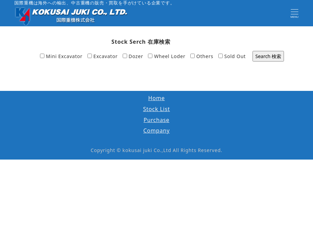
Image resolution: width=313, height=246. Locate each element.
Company (156, 130)
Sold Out (232, 56)
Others (201, 56)
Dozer (133, 56)
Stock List (156, 109)
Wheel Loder (166, 56)
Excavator (102, 56)
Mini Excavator (61, 56)
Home (156, 98)
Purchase (156, 120)
